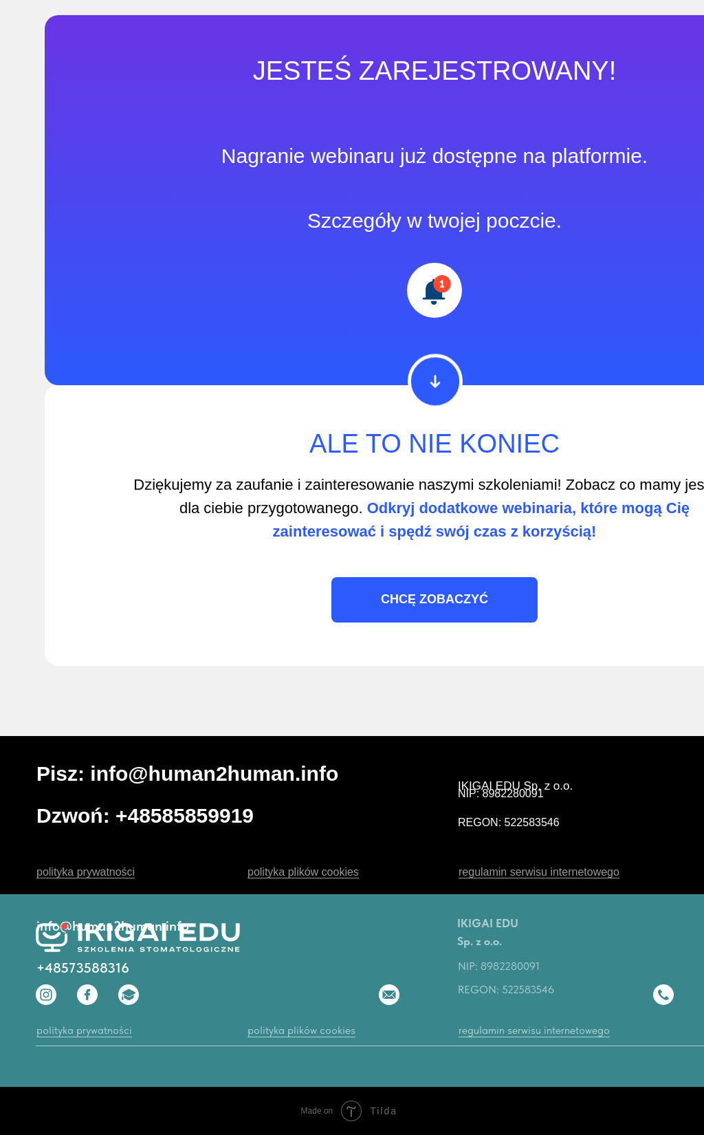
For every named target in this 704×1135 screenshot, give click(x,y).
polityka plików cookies (303, 872)
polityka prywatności (85, 872)
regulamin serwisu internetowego (539, 872)
